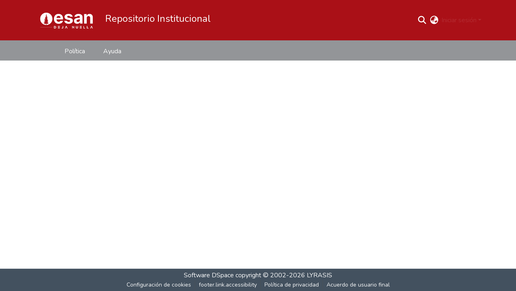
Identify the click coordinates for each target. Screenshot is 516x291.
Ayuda (112, 51)
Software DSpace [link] (209, 275)
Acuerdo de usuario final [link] (358, 285)
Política (74, 51)
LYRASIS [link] (319, 275)
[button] (66, 20)
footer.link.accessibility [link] (228, 285)
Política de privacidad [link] (291, 285)
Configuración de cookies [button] (159, 285)
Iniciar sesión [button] (459, 20)
